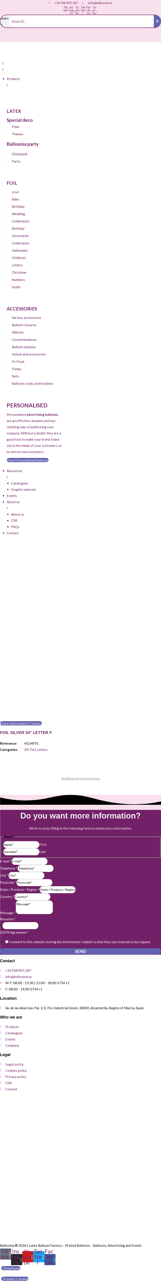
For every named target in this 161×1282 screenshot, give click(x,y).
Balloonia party (23, 144)
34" (26, 750)
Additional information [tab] (80, 778)
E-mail (6, 861)
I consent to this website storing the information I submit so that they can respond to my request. (80, 942)
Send (80, 951)
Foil (33, 750)
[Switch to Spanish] (6, 37)
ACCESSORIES (22, 308)
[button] (32, 66)
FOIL (12, 183)
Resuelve (8, 919)
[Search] (157, 21)
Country (7, 897)
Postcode (8, 882)
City (4, 875)
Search (4, 21)
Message (8, 913)
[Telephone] (36, 868)
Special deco (20, 120)
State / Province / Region (20, 889)
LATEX (14, 111)
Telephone (9, 868)
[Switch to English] (14, 37)
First (42, 844)
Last (42, 852)
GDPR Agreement (14, 932)
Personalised (27, 405)
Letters (42, 750)
